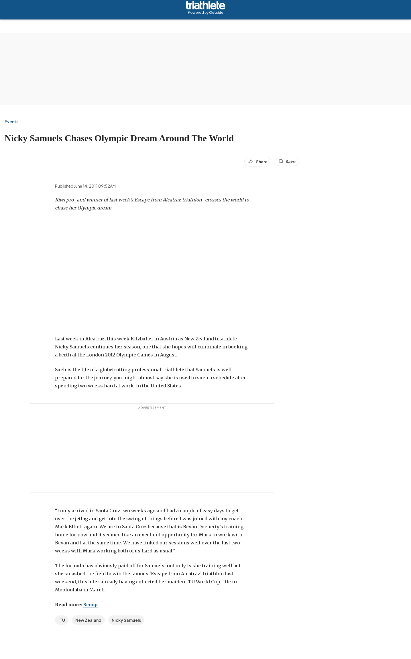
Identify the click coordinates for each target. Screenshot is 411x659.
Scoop (90, 604)
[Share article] (257, 161)
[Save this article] (287, 161)
